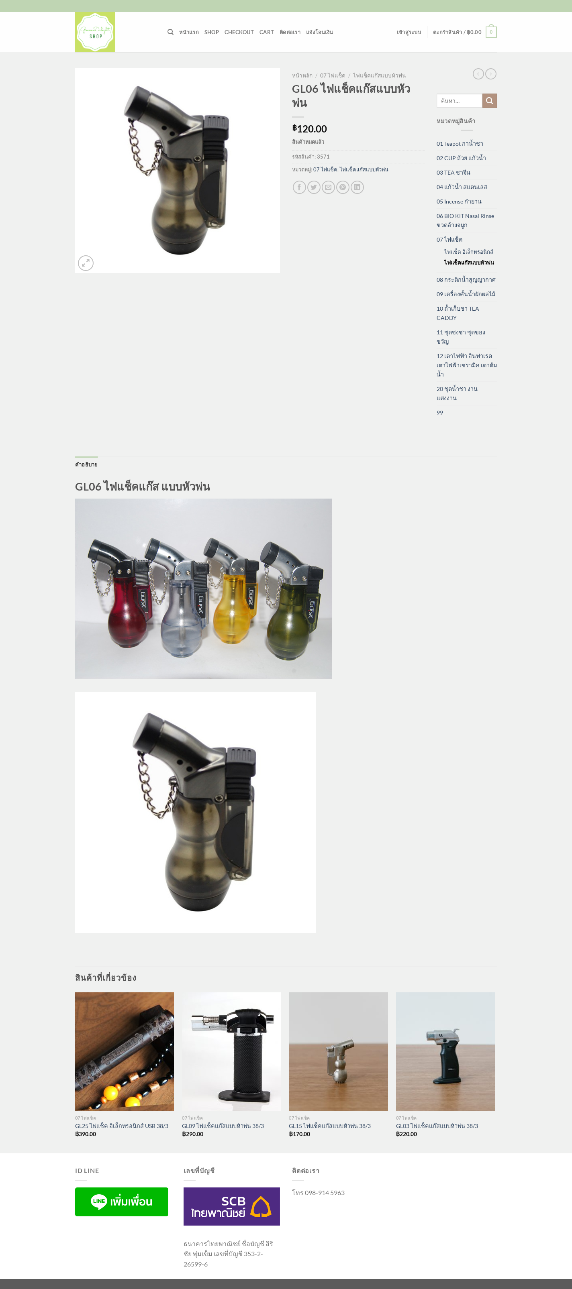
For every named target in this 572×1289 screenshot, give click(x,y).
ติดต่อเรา (290, 32)
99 (440, 412)
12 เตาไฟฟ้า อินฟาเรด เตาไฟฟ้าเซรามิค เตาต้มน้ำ (467, 365)
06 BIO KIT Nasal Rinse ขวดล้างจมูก (465, 220)
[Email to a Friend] (328, 187)
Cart (266, 32)
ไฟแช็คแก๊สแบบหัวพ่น (379, 75)
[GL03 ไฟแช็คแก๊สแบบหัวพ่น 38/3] (445, 1051)
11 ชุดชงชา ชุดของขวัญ (461, 337)
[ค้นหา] (171, 32)
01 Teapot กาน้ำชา (460, 143)
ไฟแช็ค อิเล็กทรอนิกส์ (468, 251)
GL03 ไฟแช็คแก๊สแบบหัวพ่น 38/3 (437, 1125)
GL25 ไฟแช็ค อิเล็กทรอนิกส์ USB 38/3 (121, 1125)
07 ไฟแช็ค (332, 75)
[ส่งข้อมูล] (489, 101)
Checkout (239, 32)
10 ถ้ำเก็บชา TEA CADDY (458, 313)
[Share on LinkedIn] (357, 187)
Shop (211, 32)
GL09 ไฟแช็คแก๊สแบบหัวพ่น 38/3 (223, 1125)
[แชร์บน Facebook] (299, 187)
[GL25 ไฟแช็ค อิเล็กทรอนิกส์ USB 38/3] (124, 1051)
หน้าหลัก (302, 75)
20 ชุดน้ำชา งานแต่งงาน (457, 393)
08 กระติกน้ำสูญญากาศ (466, 279)
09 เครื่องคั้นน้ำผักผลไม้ (466, 294)
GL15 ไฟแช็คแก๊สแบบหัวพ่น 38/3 (330, 1125)
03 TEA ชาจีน (453, 172)
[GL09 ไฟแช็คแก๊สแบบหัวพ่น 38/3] (231, 1051)
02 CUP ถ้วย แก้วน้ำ (461, 158)
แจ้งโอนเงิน (319, 32)
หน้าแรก (189, 32)
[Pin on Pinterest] (342, 187)
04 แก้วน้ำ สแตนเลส (462, 186)
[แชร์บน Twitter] (314, 187)
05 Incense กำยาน (459, 201)
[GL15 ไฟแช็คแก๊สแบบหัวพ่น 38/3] (338, 1051)
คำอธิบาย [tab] (86, 464)
